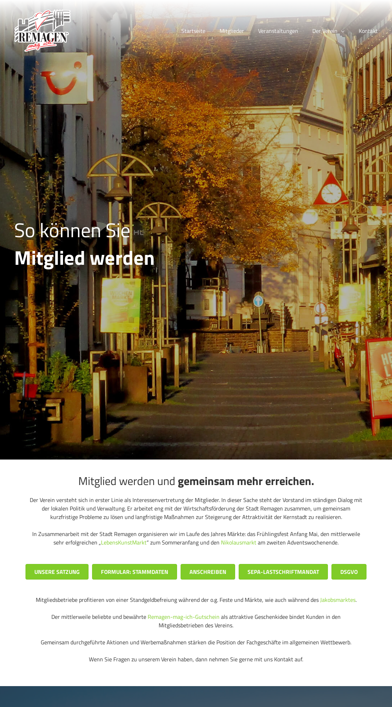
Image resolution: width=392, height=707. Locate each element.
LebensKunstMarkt (124, 542)
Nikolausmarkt (238, 542)
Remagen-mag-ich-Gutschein (184, 616)
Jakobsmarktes (338, 599)
